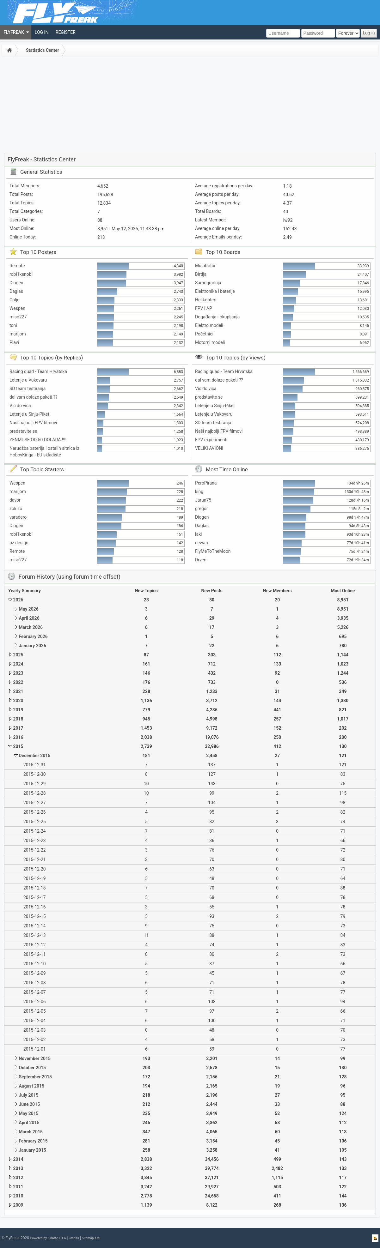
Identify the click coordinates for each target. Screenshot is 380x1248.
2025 (18, 654)
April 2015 (29, 1122)
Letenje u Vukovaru (28, 380)
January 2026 (32, 645)
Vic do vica (20, 405)
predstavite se (23, 431)
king (199, 491)
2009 (18, 1205)
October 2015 (32, 1067)
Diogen (16, 282)
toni (13, 325)
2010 (18, 1195)
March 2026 (31, 627)
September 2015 (35, 1076)
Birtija (200, 274)
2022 (18, 682)
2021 (18, 691)
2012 (18, 1177)
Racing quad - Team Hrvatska (38, 371)
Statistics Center (42, 50)
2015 (18, 746)
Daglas (16, 291)
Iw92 (288, 220)
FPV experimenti (211, 439)
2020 (18, 700)
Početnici (204, 333)
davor (15, 500)
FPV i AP (203, 308)
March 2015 (31, 1131)
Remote (17, 265)
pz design (18, 542)
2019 (18, 709)
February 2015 (33, 1140)
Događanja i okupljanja (217, 316)
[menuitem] (15, 32)
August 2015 (31, 1085)
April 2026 (29, 618)
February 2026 (33, 636)
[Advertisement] (190, 105)
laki (198, 534)
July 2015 (28, 1095)
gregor (201, 508)
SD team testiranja (27, 388)
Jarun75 (203, 500)
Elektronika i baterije (215, 291)
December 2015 (34, 755)
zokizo (15, 508)
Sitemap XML (91, 1238)
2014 (18, 1159)
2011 (18, 1186)
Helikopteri (205, 299)
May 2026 (28, 609)
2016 (18, 737)
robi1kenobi (21, 274)
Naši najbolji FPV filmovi (33, 422)
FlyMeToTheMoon (213, 551)
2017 (18, 728)
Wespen (17, 308)
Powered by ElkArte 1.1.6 (48, 1238)
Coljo (14, 299)
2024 (18, 663)
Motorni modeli (210, 342)
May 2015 (28, 1113)
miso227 (18, 316)
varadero (18, 517)
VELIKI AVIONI (209, 448)
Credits (74, 1238)
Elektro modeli (209, 325)
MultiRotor (205, 265)
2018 (18, 718)
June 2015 (29, 1104)
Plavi (14, 342)
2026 (18, 599)
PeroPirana (206, 482)
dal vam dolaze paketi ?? (33, 397)
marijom (17, 333)
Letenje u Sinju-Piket (29, 414)
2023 (18, 673)
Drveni (201, 559)
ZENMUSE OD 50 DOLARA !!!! (37, 439)
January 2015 (32, 1150)
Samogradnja (208, 282)
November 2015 (35, 1058)
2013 (18, 1168)
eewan (201, 542)
